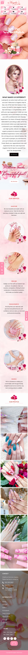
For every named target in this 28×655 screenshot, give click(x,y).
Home (4, 601)
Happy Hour (6, 616)
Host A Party (6, 613)
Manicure (14, 206)
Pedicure (14, 281)
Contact (4, 622)
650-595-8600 (9, 582)
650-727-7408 (9, 585)
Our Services (14, 154)
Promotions (5, 610)
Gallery (4, 607)
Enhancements (14, 304)
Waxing (14, 379)
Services (4, 604)
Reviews (4, 619)
